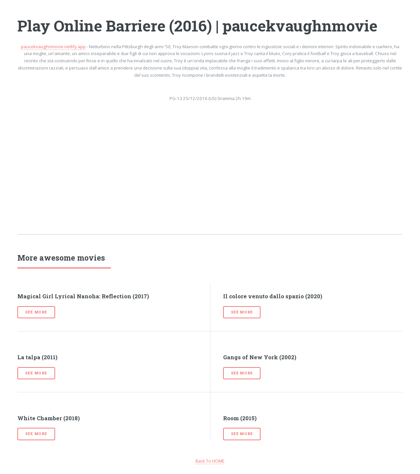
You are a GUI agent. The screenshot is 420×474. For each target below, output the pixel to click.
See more (36, 312)
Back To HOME (210, 461)
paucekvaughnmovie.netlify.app (53, 46)
